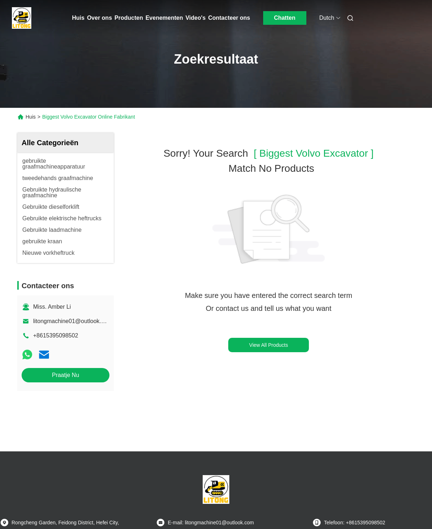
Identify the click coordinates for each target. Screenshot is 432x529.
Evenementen (164, 18)
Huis (78, 18)
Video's (195, 18)
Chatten (285, 18)
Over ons (99, 18)
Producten (128, 18)
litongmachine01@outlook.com (72, 321)
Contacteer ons (229, 18)
